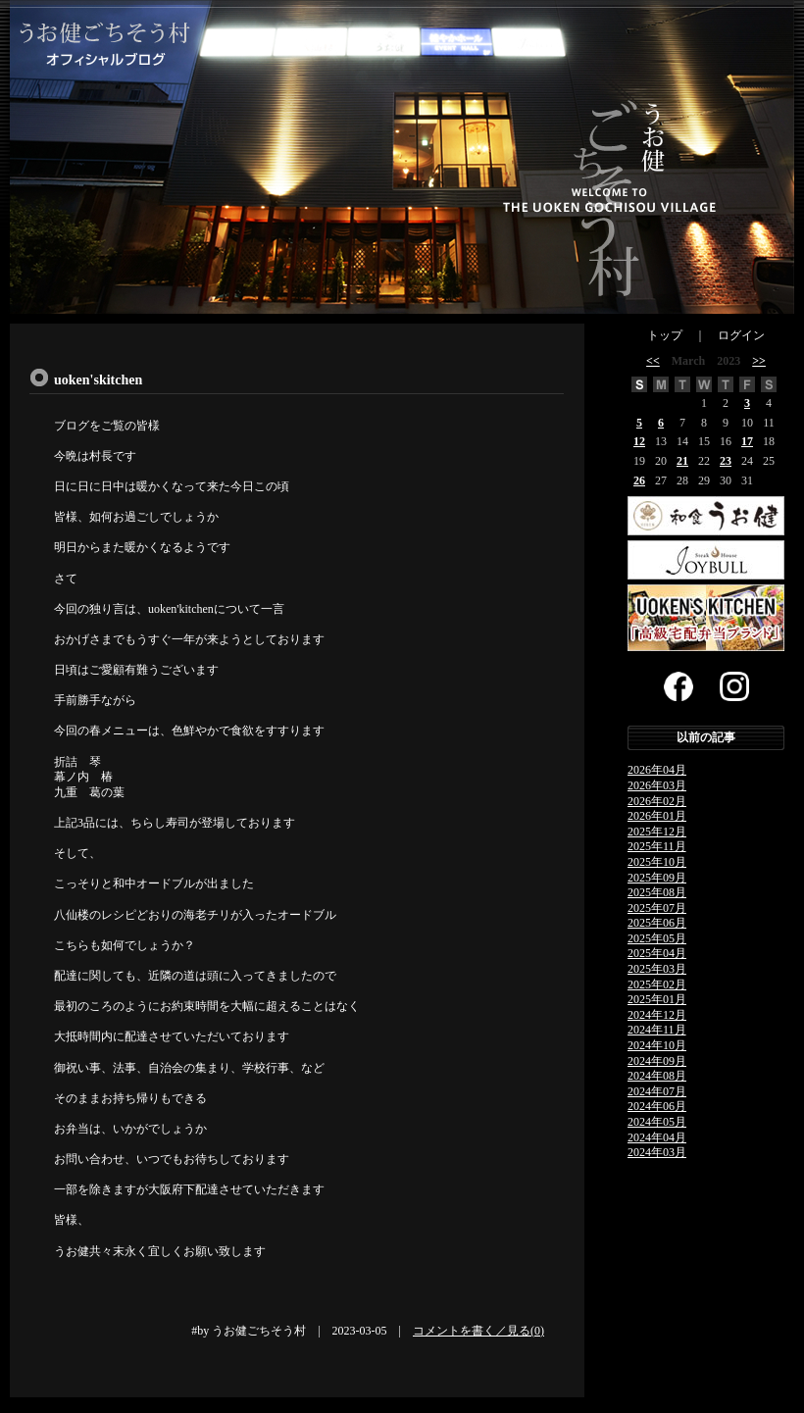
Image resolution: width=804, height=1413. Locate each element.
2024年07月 (657, 1091)
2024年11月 (657, 1029)
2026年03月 (657, 785)
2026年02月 (657, 801)
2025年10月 (657, 862)
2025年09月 (657, 877)
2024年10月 (657, 1045)
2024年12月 (657, 1015)
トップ (664, 335)
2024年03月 (657, 1152)
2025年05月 (657, 938)
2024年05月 (657, 1122)
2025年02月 (657, 984)
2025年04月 (657, 953)
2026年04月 (657, 770)
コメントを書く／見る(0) (478, 1330)
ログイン (741, 335)
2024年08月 (657, 1076)
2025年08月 (657, 892)
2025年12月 (657, 831)
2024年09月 (657, 1061)
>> (759, 361)
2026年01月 (657, 816)
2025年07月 (657, 908)
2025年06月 (657, 923)
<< (653, 361)
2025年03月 (657, 969)
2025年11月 (657, 846)
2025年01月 (657, 999)
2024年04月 (657, 1137)
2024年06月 (657, 1106)
